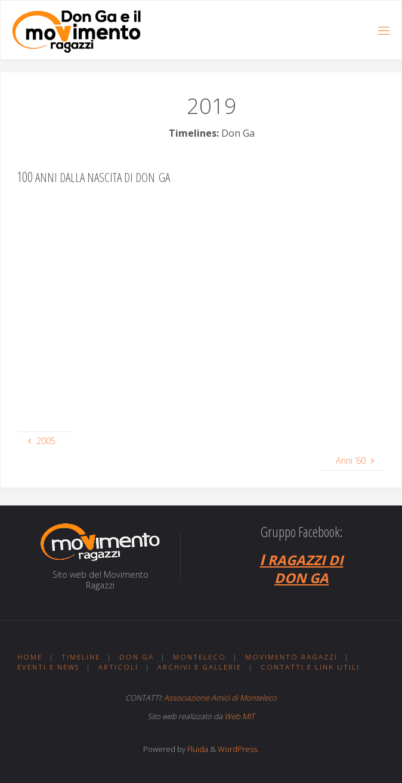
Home (29, 656)
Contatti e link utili (310, 666)
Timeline (80, 656)
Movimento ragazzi (291, 656)
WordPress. (238, 749)
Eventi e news (48, 666)
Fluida (196, 749)
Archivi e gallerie (199, 666)
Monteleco (199, 656)
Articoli (118, 666)
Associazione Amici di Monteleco (220, 697)
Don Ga (136, 656)
